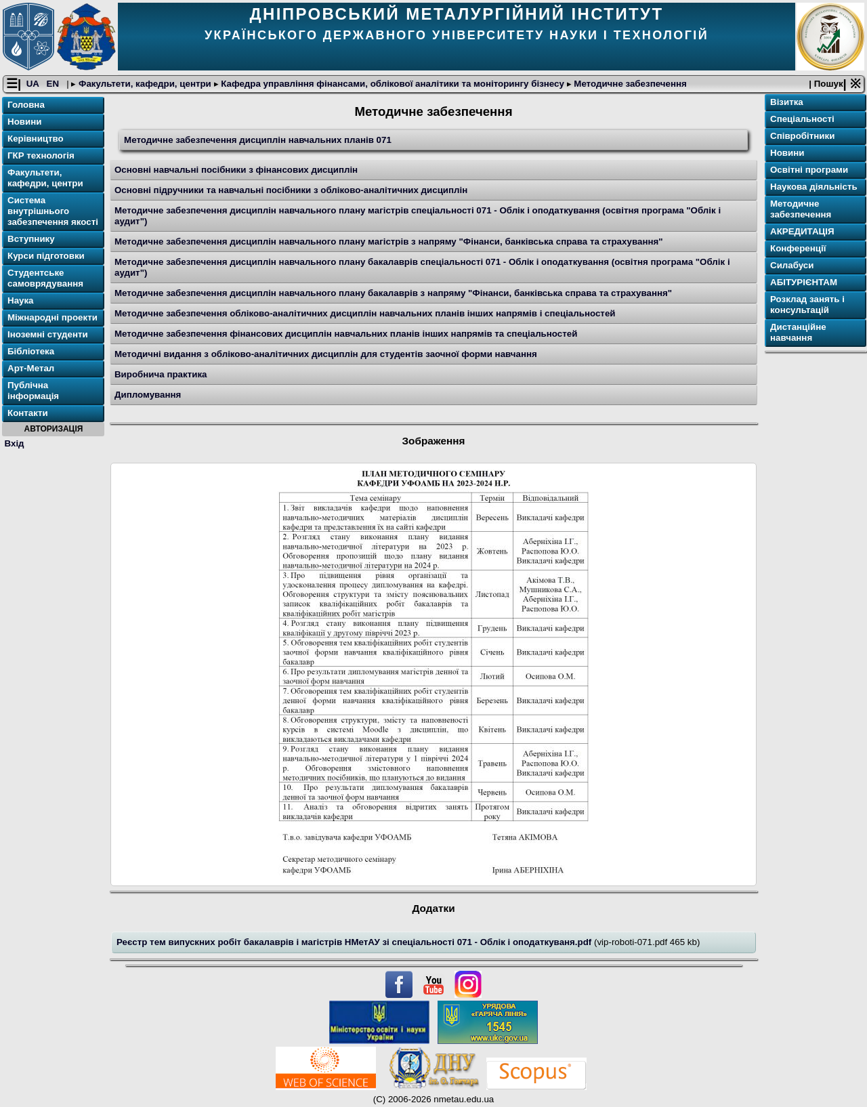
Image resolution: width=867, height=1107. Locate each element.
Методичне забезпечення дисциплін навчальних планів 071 (258, 140)
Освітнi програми (809, 170)
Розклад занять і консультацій (807, 304)
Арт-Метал (30, 368)
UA (33, 84)
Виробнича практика (160, 374)
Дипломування (147, 395)
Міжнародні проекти (52, 317)
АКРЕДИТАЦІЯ (802, 231)
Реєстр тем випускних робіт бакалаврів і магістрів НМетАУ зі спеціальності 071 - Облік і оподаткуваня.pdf (355, 942)
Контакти (27, 413)
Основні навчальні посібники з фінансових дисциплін (236, 170)
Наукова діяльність (814, 187)
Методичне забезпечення (629, 84)
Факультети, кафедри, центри (144, 84)
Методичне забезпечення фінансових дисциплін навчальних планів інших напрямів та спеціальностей (345, 334)
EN (54, 84)
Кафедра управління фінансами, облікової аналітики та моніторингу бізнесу (393, 84)
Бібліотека (30, 351)
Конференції (798, 248)
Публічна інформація (33, 390)
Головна (26, 105)
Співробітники (802, 136)
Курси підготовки (46, 256)
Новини (24, 122)
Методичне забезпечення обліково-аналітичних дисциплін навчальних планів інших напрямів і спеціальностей (365, 313)
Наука (20, 300)
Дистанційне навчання (798, 332)
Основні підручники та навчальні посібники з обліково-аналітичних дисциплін (290, 190)
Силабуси (791, 265)
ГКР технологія (41, 155)
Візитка (786, 102)
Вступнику (31, 239)
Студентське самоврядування (45, 278)
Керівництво (35, 138)
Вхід (14, 443)
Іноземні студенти (47, 334)
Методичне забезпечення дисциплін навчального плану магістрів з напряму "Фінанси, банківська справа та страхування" (388, 241)
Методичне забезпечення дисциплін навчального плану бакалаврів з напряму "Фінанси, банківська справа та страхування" (393, 293)
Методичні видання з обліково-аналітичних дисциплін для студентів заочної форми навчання (325, 354)
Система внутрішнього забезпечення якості (52, 211)
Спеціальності (802, 119)
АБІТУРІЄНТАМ (803, 282)
